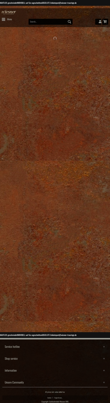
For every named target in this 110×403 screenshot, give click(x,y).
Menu (7, 19)
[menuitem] (6, 19)
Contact (49, 398)
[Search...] (51, 22)
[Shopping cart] (105, 22)
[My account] (98, 22)
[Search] (69, 22)
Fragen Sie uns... (58, 398)
